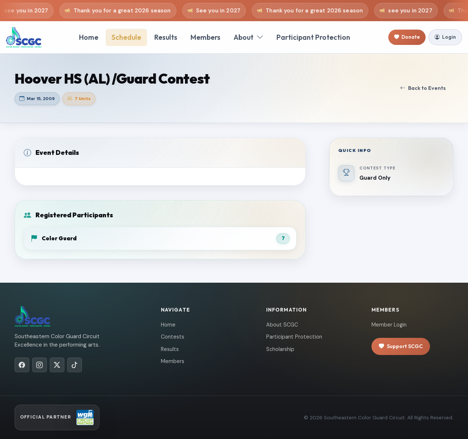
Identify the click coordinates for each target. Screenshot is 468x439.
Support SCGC (401, 346)
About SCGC (282, 324)
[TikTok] (74, 365)
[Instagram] (39, 365)
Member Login (389, 324)
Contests (172, 336)
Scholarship (280, 349)
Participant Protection (313, 37)
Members (205, 37)
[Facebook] (22, 365)
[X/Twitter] (57, 365)
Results (165, 37)
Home (88, 37)
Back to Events (423, 88)
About (248, 37)
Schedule (126, 37)
